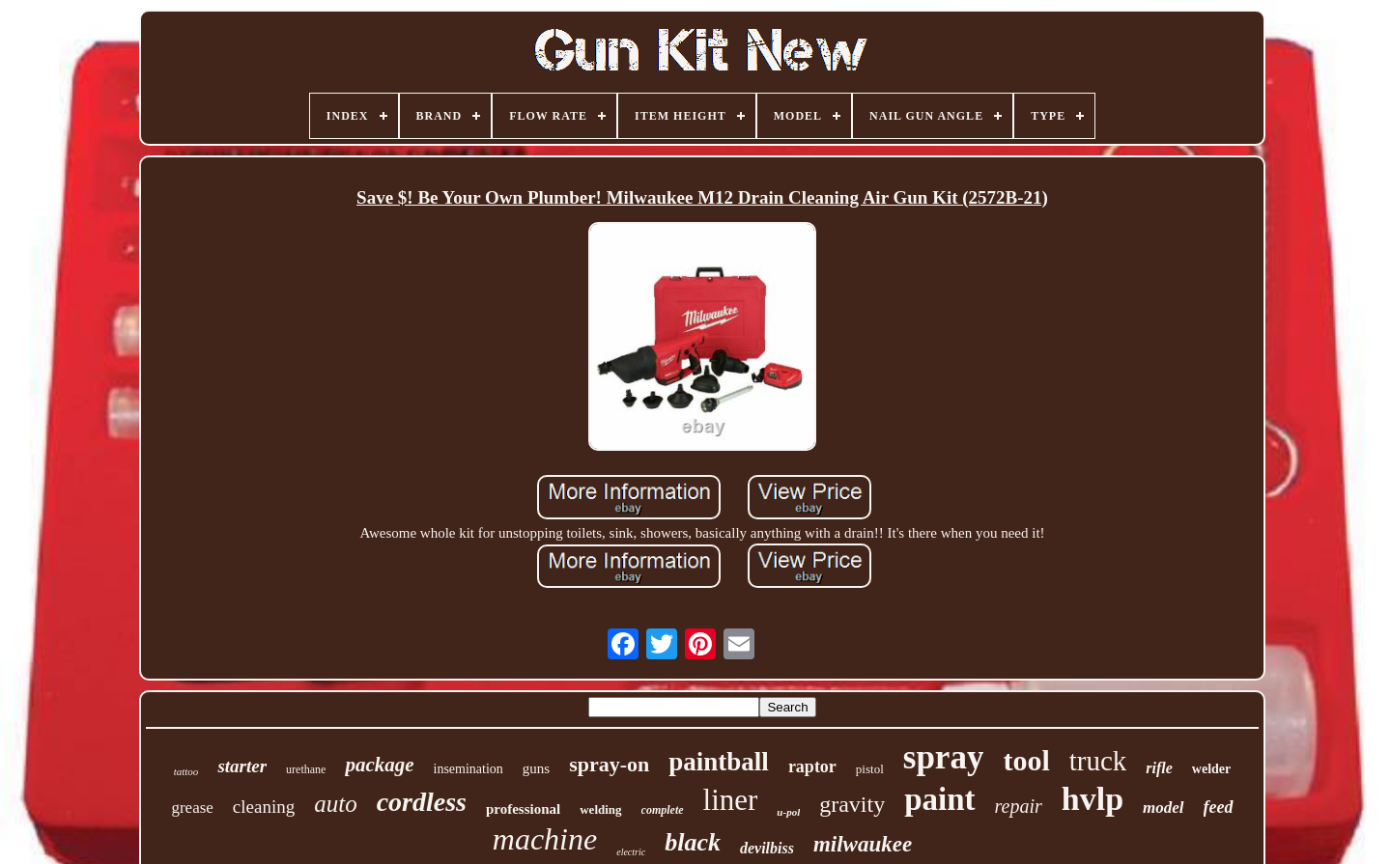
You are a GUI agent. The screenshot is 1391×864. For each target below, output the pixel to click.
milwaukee (862, 844)
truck (1098, 760)
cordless (422, 802)
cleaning (264, 806)
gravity (852, 804)
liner (730, 800)
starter (242, 766)
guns (536, 768)
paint (939, 799)
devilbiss (767, 848)
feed (1219, 807)
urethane (306, 769)
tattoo (186, 771)
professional (523, 809)
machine (545, 839)
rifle (1159, 768)
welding (600, 809)
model (1163, 807)
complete (662, 810)
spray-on (609, 764)
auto (335, 804)
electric (630, 852)
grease (192, 807)
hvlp (1092, 799)
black (693, 842)
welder (1211, 769)
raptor (812, 766)
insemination (468, 769)
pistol (870, 769)
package (379, 764)
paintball (718, 761)
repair (1018, 806)
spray (943, 757)
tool (1026, 760)
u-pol (788, 812)
